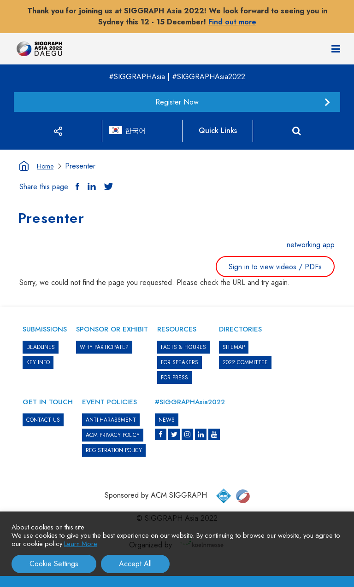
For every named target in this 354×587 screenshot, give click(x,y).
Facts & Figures (183, 347)
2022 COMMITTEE (245, 362)
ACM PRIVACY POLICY (113, 435)
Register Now (177, 102)
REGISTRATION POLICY (114, 450)
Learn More (80, 543)
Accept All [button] (135, 563)
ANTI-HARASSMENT (111, 420)
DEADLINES (40, 347)
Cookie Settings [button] (54, 563)
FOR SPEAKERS (179, 362)
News (167, 420)
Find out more (232, 22)
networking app (311, 244)
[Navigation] (335, 49)
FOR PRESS (174, 377)
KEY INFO (38, 362)
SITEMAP (234, 347)
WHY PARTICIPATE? (104, 347)
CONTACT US (43, 420)
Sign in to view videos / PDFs (275, 267)
